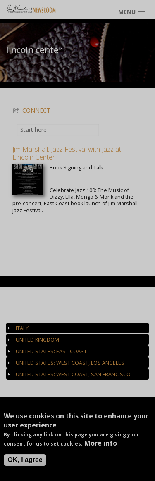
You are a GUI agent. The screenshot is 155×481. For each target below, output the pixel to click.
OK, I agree (24, 461)
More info (100, 444)
